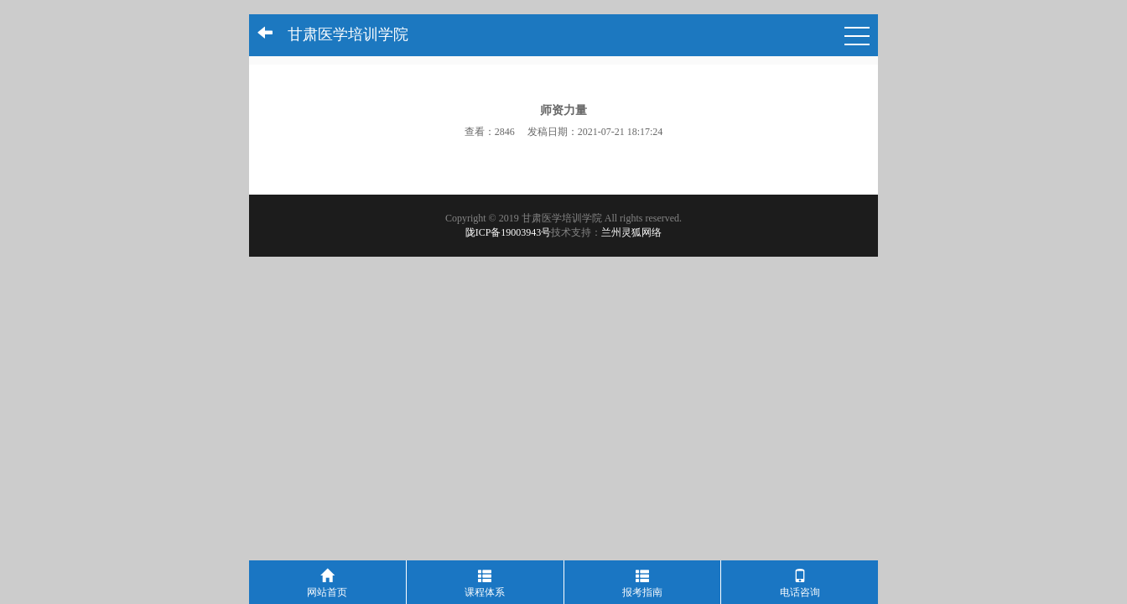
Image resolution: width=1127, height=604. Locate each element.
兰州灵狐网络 (631, 232)
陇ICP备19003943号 (508, 232)
